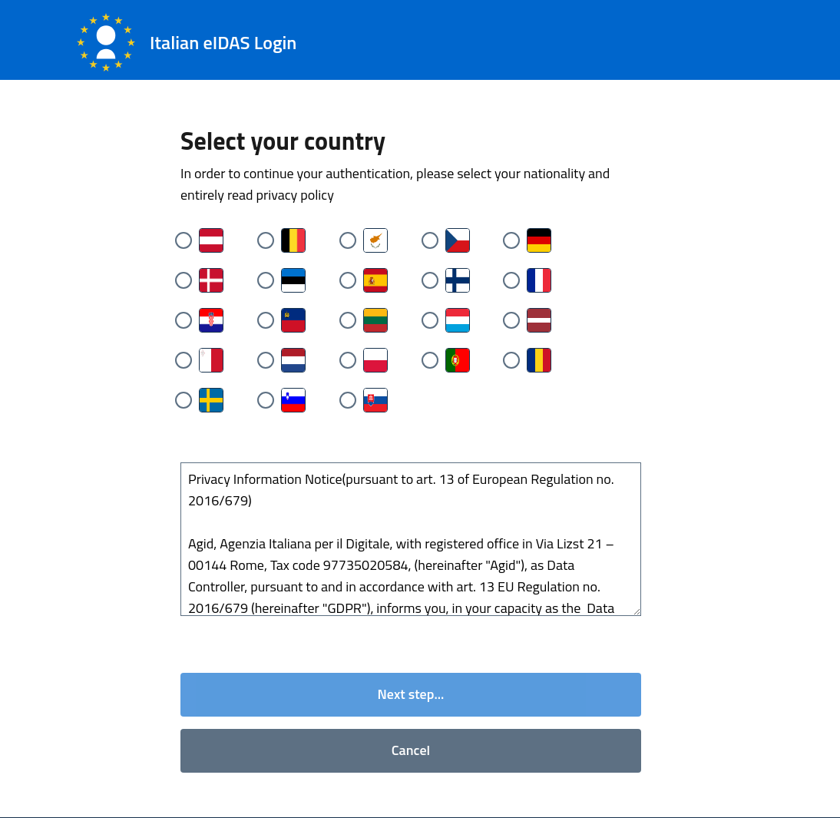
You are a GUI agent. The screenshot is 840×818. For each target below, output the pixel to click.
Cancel (411, 750)
